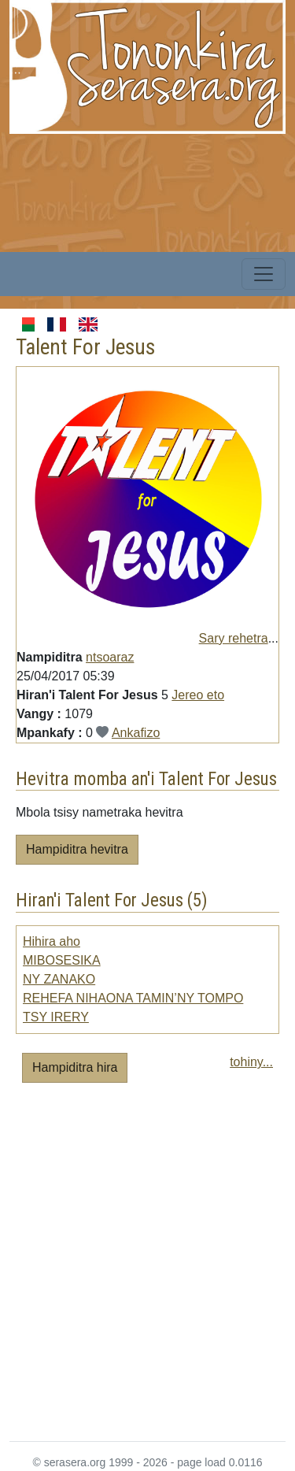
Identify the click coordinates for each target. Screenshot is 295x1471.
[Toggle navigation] (264, 274)
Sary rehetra (233, 638)
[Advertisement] (147, 1268)
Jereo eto (197, 695)
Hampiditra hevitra (77, 849)
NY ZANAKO (59, 979)
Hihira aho (51, 941)
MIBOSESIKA (62, 960)
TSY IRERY (56, 1017)
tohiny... (251, 1062)
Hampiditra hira (74, 1067)
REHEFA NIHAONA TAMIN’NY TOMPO (133, 998)
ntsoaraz (110, 657)
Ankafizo (136, 732)
